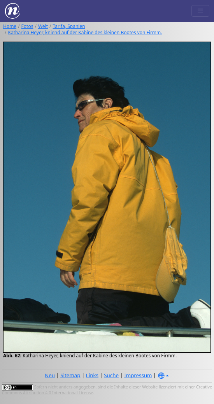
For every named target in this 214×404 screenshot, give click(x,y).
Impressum (138, 375)
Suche (111, 375)
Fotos (27, 26)
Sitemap (70, 375)
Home (9, 26)
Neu (50, 375)
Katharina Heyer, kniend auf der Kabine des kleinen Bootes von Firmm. (85, 32)
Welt (43, 26)
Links (92, 375)
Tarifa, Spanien (69, 26)
